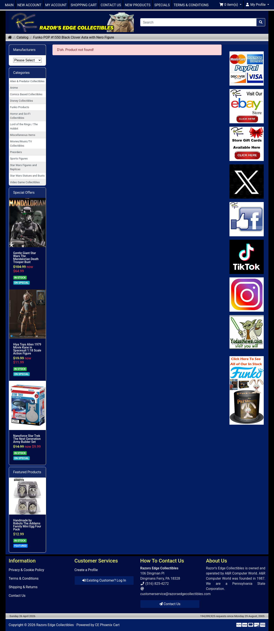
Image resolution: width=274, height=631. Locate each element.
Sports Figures (19, 158)
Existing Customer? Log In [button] (104, 580)
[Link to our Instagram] (246, 294)
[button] (230, 4)
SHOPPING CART (84, 5)
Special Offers (24, 192)
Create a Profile (86, 570)
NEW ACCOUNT (29, 5)
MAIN (9, 5)
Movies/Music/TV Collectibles (21, 143)
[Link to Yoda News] (246, 332)
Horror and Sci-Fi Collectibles (20, 115)
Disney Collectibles (21, 100)
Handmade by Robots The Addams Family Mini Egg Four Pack (27, 525)
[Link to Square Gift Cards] (246, 144)
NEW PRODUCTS (137, 5)
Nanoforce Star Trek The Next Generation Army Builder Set (27, 438)
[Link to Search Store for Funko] (246, 390)
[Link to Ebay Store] (246, 106)
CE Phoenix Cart (107, 625)
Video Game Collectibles (25, 182)
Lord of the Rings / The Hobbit (24, 126)
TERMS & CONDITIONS (191, 5)
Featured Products (27, 472)
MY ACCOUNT (56, 5)
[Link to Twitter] (246, 181)
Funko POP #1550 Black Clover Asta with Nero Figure (73, 37)
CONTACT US (111, 5)
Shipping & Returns (23, 587)
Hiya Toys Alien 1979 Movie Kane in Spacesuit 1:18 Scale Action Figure (27, 349)
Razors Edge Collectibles (55, 625)
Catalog (22, 37)
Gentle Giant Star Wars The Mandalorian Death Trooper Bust (26, 257)
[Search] (198, 22)
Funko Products (19, 107)
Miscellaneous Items (22, 135)
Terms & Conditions (24, 578)
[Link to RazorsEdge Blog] (246, 257)
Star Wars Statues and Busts (27, 175)
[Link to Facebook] (246, 219)
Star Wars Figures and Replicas (23, 167)
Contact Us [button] (169, 604)
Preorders (16, 152)
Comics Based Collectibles (26, 94)
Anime (14, 87)
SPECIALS (162, 5)
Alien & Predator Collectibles (27, 81)
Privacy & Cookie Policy (26, 570)
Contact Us (17, 596)
